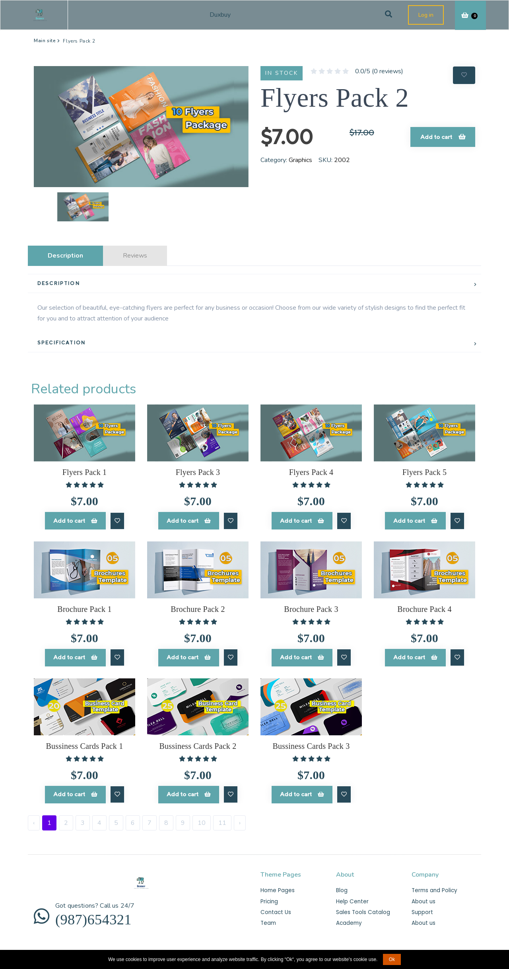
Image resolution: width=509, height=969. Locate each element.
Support (422, 909)
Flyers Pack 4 (311, 472)
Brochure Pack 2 (198, 608)
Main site (45, 40)
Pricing (269, 898)
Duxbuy (224, 14)
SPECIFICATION (61, 343)
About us (423, 898)
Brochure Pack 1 (84, 608)
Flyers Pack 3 (198, 472)
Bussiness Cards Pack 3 (311, 744)
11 (222, 819)
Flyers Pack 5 (424, 472)
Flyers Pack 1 (84, 472)
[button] (50, 206)
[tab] (254, 283)
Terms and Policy (434, 887)
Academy (348, 920)
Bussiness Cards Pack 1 (84, 744)
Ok (392, 959)
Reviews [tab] (135, 255)
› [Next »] (240, 819)
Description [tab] (65, 255)
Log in (425, 15)
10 (202, 819)
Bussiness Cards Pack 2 (198, 744)
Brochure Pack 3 (311, 608)
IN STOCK (281, 73)
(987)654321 (102, 919)
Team (268, 920)
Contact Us (274, 909)
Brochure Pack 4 (424, 608)
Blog (342, 887)
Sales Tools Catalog (362, 909)
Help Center (351, 898)
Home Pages (277, 887)
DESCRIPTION (58, 283)
